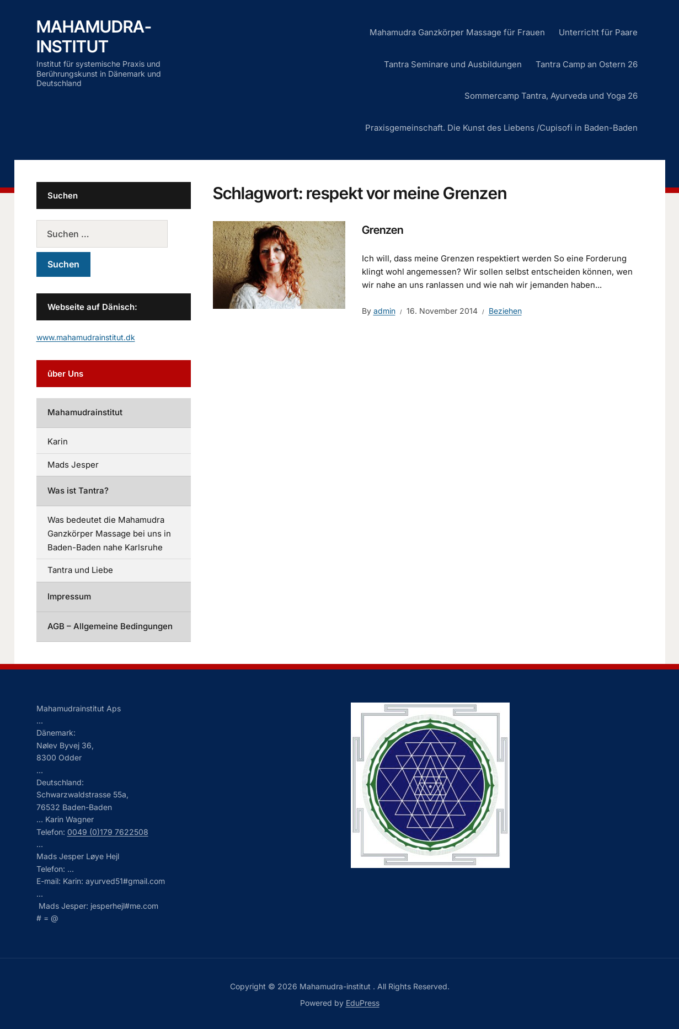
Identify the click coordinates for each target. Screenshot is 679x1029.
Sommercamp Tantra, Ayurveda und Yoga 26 (551, 95)
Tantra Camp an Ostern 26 (587, 64)
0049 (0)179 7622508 (107, 832)
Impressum (69, 596)
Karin (57, 441)
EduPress (362, 1002)
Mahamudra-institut (94, 36)
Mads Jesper (73, 464)
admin (384, 310)
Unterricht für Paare (598, 32)
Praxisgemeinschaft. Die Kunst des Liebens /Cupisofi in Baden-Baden (501, 127)
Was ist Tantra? (78, 490)
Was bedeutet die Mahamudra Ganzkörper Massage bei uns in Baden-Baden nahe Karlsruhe (109, 533)
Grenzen (382, 230)
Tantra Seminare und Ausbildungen (453, 64)
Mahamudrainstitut (84, 412)
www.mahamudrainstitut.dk (85, 337)
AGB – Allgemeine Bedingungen (110, 626)
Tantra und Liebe (80, 570)
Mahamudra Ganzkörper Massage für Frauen (457, 32)
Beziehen (505, 310)
